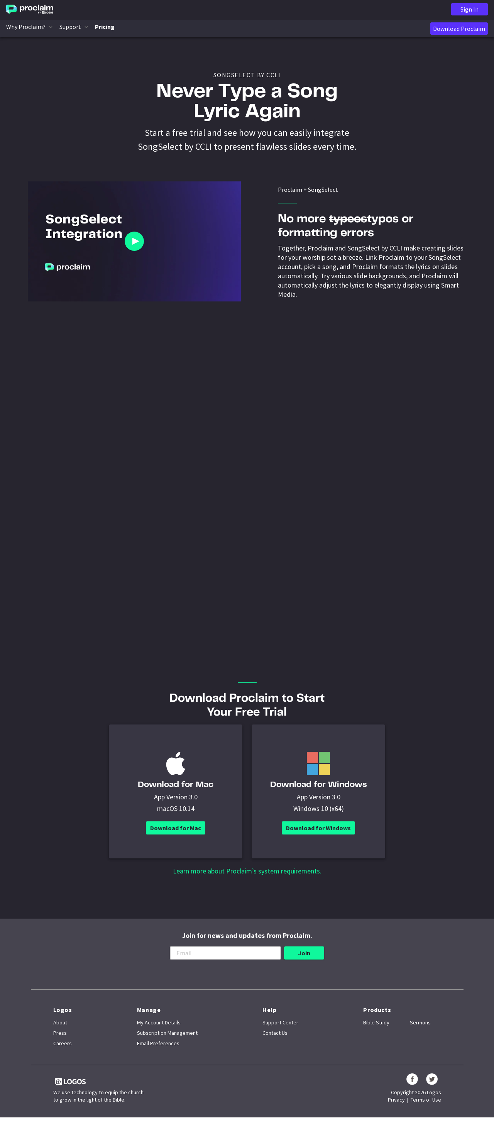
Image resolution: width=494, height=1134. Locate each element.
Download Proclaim (459, 28)
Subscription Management (167, 1042)
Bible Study (376, 1031)
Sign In (469, 9)
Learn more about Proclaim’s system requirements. (247, 880)
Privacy (396, 1108)
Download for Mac (175, 837)
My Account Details (159, 1031)
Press (60, 1042)
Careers (62, 1052)
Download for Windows (318, 837)
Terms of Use (426, 1108)
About (60, 1031)
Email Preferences (158, 1052)
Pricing (105, 26)
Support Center (280, 1031)
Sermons (420, 1031)
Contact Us (275, 1042)
